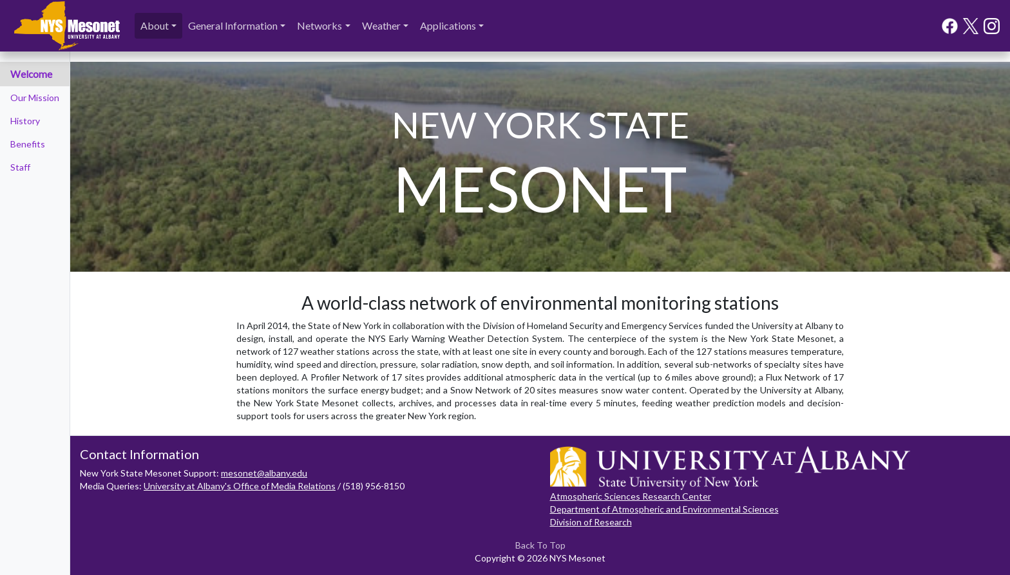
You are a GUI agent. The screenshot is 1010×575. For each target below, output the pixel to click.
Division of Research (591, 521)
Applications (448, 25)
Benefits (27, 143)
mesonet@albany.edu (264, 472)
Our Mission (34, 97)
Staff (20, 167)
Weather (381, 25)
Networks (319, 25)
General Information (233, 25)
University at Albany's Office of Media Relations (240, 485)
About (154, 25)
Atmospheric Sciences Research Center (630, 496)
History (25, 120)
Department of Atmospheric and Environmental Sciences (664, 509)
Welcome (31, 74)
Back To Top (540, 545)
